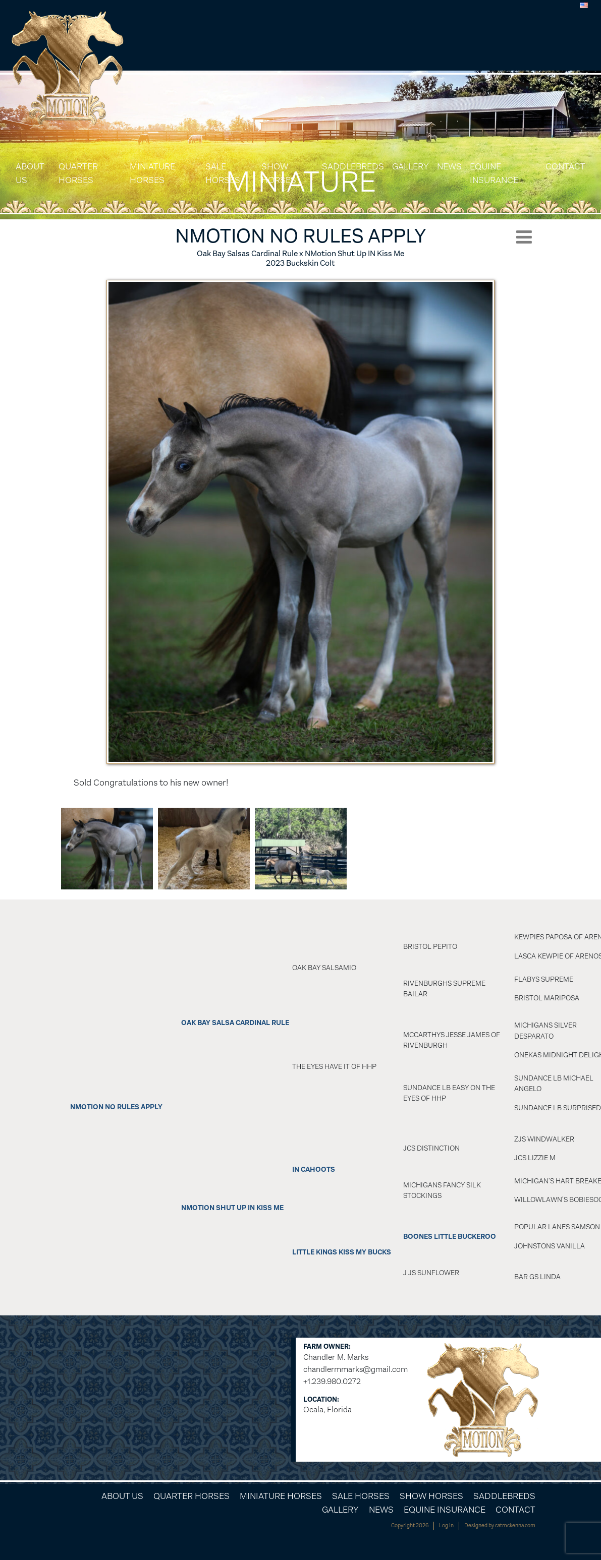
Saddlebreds (353, 166)
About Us (30, 173)
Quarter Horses (78, 173)
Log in (446, 1525)
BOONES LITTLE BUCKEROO (449, 1236)
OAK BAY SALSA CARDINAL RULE (235, 1023)
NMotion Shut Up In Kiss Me (232, 1208)
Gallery (410, 166)
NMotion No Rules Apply (116, 1107)
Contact (565, 166)
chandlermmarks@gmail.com (355, 1369)
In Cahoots (313, 1169)
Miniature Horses (152, 173)
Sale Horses (222, 173)
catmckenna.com (515, 1525)
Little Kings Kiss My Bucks (341, 1252)
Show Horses (278, 173)
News (449, 166)
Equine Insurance (494, 173)
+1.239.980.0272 (332, 1381)
